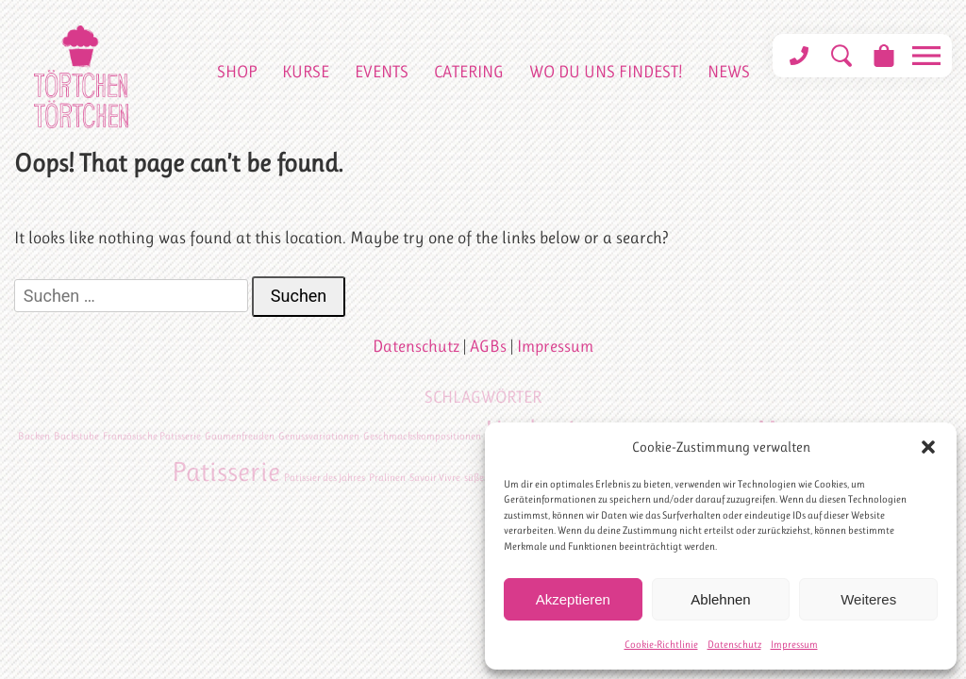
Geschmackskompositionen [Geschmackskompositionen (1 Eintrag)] (422, 436)
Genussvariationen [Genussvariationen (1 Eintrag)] (318, 436)
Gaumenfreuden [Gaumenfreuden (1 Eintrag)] (240, 436)
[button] (928, 447)
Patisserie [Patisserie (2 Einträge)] (226, 471)
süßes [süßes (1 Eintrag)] (476, 478)
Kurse (305, 71)
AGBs (488, 346)
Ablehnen (720, 599)
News (729, 71)
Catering (469, 71)
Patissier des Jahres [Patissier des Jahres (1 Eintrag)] (324, 478)
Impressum (794, 644)
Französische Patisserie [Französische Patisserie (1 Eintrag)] (152, 436)
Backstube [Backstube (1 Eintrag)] (76, 436)
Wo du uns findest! (605, 71)
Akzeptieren (573, 599)
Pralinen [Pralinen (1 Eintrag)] (387, 478)
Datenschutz (734, 644)
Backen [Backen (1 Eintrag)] (34, 436)
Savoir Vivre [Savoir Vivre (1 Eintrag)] (434, 478)
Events (381, 71)
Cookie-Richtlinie (661, 644)
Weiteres (868, 599)
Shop (237, 71)
